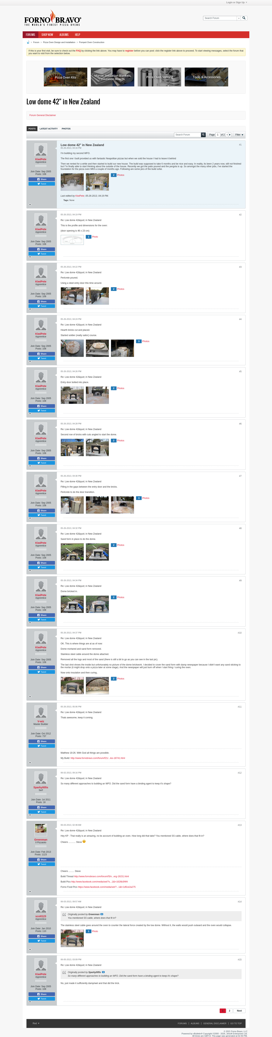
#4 (240, 319)
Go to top (236, 1023)
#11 (240, 706)
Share (41, 179)
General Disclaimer (214, 1023)
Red (36, 1023)
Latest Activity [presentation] (49, 129)
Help (77, 35)
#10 (240, 633)
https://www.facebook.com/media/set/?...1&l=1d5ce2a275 (106, 887)
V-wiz (40, 721)
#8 (240, 528)
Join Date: (36, 171)
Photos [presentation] (66, 129)
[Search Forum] (222, 18)
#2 (240, 214)
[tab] (32, 128)
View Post (101, 914)
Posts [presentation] (32, 129)
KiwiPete (40, 159)
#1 (240, 144)
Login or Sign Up (236, 2)
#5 (240, 371)
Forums (30, 35)
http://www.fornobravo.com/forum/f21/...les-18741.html (98, 758)
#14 (240, 901)
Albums (64, 35)
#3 (240, 267)
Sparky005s (40, 787)
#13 (240, 825)
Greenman (40, 839)
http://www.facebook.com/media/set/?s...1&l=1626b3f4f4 (99, 881)
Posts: (39, 174)
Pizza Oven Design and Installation (59, 42)
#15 (240, 959)
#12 (240, 773)
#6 (240, 423)
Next (239, 1010)
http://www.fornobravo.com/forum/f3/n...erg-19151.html (101, 876)
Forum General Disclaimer (42, 115)
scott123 (41, 916)
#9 (240, 580)
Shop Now (47, 35)
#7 (240, 476)
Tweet (41, 183)
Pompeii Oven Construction (91, 42)
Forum (36, 42)
